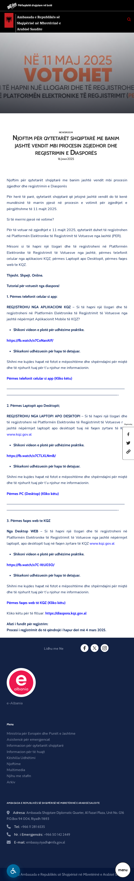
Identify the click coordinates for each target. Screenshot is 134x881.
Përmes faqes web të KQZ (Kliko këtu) (36, 603)
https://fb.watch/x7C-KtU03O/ (30, 565)
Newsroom (66, 132)
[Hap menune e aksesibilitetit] (13, 871)
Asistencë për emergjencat (28, 739)
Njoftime (14, 763)
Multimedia (16, 769)
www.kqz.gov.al (19, 434)
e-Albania (15, 703)
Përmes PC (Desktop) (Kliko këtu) (33, 494)
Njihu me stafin (19, 775)
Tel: (29, 826)
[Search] (129, 19)
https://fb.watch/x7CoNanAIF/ (30, 340)
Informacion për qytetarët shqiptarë (35, 745)
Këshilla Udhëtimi (21, 757)
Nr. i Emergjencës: (42, 834)
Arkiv (11, 782)
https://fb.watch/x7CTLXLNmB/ (31, 456)
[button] (128, 451)
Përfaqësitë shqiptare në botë (35, 5)
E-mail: (39, 842)
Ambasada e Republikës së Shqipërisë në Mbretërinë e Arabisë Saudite (40, 23)
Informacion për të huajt (26, 751)
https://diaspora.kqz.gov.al (65, 613)
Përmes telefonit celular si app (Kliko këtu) (39, 378)
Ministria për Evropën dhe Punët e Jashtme (41, 733)
